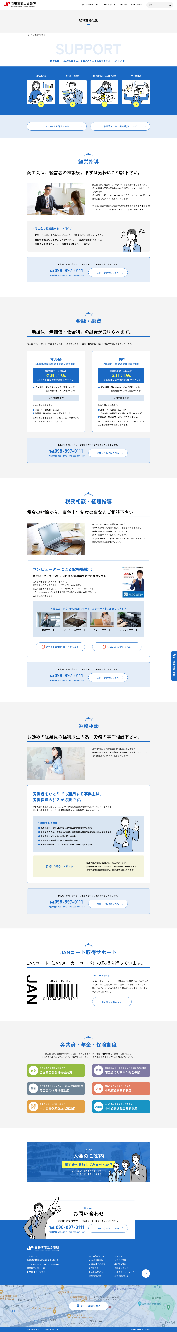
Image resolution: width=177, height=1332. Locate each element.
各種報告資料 (120, 1264)
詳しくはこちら (113, 1001)
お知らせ (123, 4)
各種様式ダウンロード (124, 1271)
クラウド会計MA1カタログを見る (62, 646)
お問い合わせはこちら (108, 272)
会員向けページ (33, 1329)
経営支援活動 (109, 4)
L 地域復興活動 (96, 1260)
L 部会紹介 (94, 1268)
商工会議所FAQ (121, 1275)
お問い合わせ (137, 4)
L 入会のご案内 (96, 1271)
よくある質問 (120, 1260)
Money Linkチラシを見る (119, 646)
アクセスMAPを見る (90, 1306)
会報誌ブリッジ (121, 1268)
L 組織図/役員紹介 (97, 1264)
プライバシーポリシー (49, 1329)
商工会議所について (91, 4)
